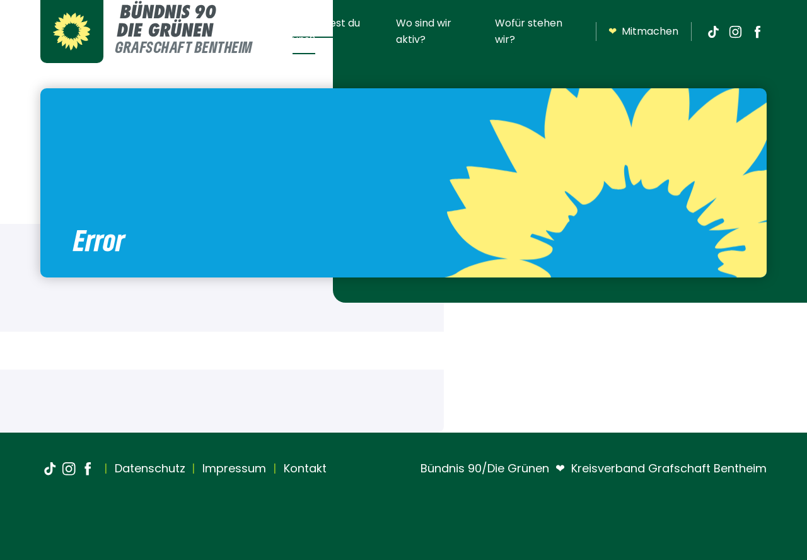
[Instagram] (735, 31)
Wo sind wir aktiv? (423, 31)
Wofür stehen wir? (528, 31)
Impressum (232, 468)
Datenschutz (148, 468)
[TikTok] (713, 31)
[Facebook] (757, 31)
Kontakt (304, 468)
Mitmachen (643, 31)
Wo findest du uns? (326, 31)
